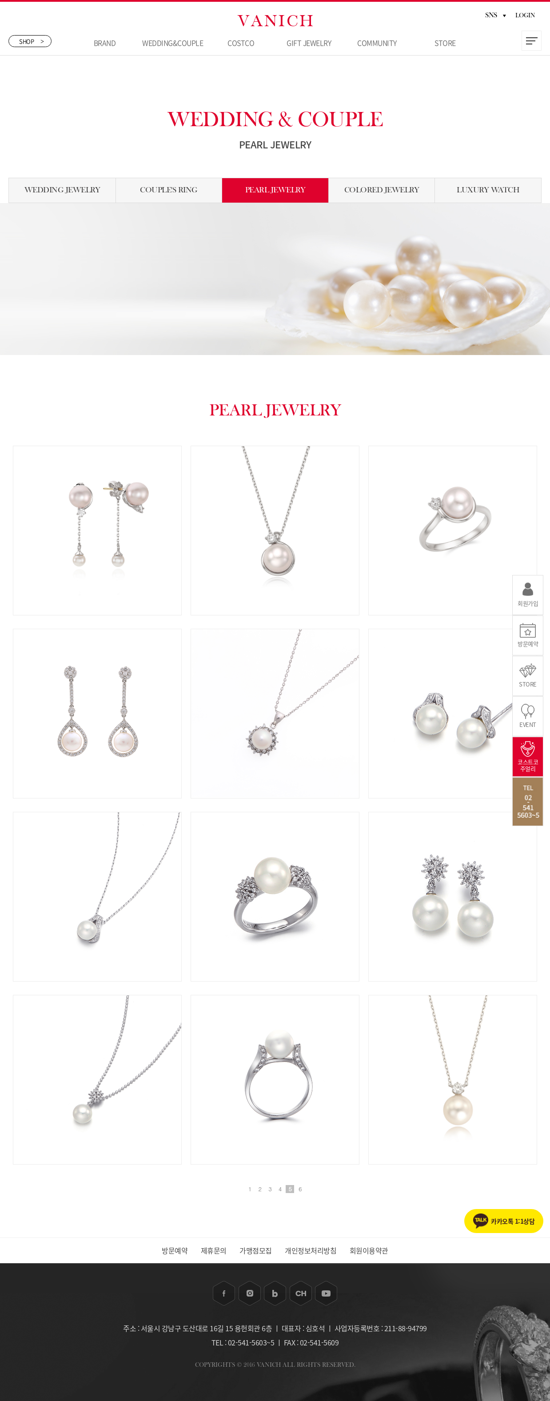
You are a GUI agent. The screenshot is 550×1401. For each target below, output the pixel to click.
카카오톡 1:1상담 (512, 1221)
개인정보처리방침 (310, 1250)
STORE (445, 42)
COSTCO (240, 42)
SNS (495, 15)
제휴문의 (214, 1250)
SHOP (31, 41)
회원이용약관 (369, 1250)
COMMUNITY (377, 42)
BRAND (105, 42)
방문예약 (174, 1250)
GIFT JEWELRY (309, 42)
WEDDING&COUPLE (172, 42)
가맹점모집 (255, 1250)
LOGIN (525, 15)
